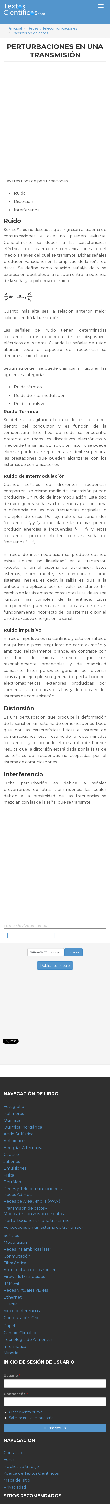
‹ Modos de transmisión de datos (26, 935)
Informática (15, 1346)
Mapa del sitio (17, 1480)
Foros (9, 1459)
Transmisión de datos (30, 33)
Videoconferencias (22, 1310)
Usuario (12, 1375)
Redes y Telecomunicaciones (52, 28)
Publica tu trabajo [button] (55, 965)
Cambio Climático (20, 1332)
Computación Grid (22, 1317)
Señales (11, 1235)
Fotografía (14, 1106)
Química (12, 1120)
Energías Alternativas (24, 1147)
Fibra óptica (15, 1263)
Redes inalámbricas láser (27, 1249)
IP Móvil (11, 1283)
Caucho (11, 1154)
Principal (14, 28)
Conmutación (17, 1256)
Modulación (15, 1242)
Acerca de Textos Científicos (31, 1473)
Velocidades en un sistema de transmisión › (84, 935)
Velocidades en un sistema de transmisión (44, 1227)
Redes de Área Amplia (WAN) (32, 1201)
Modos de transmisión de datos (34, 1214)
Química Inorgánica (23, 1127)
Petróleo (12, 1182)
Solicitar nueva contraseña (31, 1418)
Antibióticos (15, 1140)
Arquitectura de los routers (30, 1269)
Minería (11, 1353)
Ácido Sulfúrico (19, 1134)
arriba (54, 935)
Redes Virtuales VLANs (26, 1290)
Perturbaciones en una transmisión (38, 1220)
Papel (9, 1325)
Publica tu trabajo (21, 1466)
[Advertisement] (55, 121)
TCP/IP (10, 1304)
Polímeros (14, 1113)
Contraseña (16, 1394)
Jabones (12, 1161)
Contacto (13, 1452)
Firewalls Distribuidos (24, 1276)
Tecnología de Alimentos (28, 1339)
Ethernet (13, 1297)
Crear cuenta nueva (25, 1412)
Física (9, 1175)
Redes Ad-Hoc (18, 1194)
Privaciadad (15, 1487)
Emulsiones (15, 1168)
